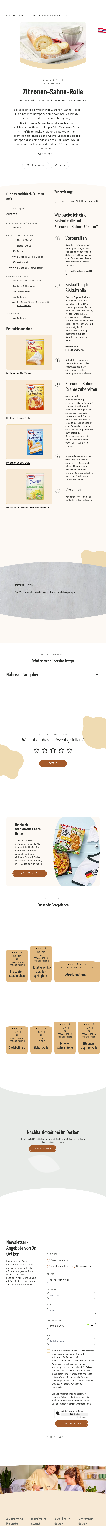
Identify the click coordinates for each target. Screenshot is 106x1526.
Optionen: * (53, 1254)
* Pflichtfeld (55, 1437)
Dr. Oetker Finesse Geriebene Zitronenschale (33, 304)
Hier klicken (74, 1414)
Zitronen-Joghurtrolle (89, 1019)
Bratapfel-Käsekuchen (17, 947)
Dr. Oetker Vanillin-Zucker (30, 257)
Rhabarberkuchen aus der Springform (41, 947)
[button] (53, 75)
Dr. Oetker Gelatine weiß (29, 281)
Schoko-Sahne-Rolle (65, 1019)
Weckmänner (77, 947)
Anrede (50, 1274)
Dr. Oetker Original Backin (30, 268)
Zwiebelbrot (17, 1019)
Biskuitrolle (41, 1019)
